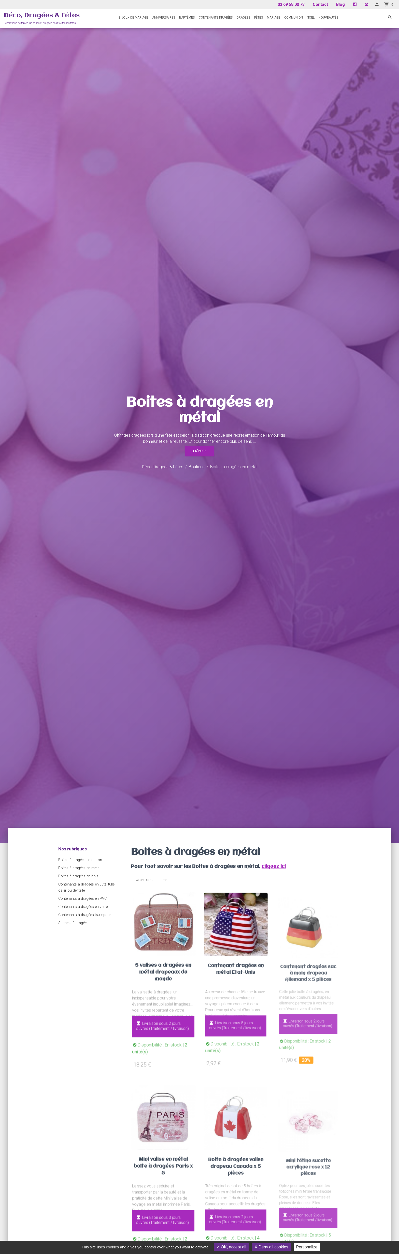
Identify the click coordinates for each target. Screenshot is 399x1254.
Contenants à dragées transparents (87, 915)
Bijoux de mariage (133, 17)
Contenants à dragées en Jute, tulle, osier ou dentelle (86, 887)
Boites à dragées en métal (79, 868)
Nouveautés (328, 17)
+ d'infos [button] (199, 451)
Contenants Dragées (216, 17)
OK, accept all (231, 1247)
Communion (293, 17)
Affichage (143, 880)
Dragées (243, 17)
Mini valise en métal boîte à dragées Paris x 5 (163, 1172)
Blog (340, 4)
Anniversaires (163, 17)
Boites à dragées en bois (78, 876)
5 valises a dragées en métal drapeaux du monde (163, 978)
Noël (311, 17)
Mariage (273, 17)
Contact (320, 4)
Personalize (307, 1247)
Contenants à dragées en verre (83, 907)
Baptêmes (187, 17)
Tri (165, 880)
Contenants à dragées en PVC (82, 898)
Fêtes (258, 17)
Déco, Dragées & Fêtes (42, 15)
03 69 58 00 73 (291, 4)
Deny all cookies (271, 1247)
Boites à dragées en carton (80, 860)
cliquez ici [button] (258, 863)
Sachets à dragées (73, 923)
